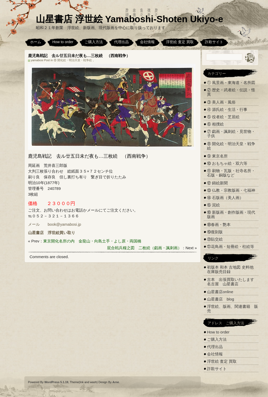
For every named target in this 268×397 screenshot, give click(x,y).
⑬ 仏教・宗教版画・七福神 (231, 190)
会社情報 (147, 42)
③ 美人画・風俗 (221, 102)
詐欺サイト (214, 42)
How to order (62, 42)
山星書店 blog (220, 299)
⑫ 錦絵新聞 (217, 183)
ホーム (35, 42)
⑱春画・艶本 (219, 224)
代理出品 (121, 42)
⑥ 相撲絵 (215, 124)
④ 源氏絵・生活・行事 (227, 109)
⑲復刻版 (215, 232)
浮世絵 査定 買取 (180, 42)
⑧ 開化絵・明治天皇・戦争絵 (73, 60)
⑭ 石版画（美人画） (225, 197)
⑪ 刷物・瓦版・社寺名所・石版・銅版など (231, 172)
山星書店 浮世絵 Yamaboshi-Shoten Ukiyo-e (129, 19)
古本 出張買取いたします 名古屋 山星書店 (232, 281)
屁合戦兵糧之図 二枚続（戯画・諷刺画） (144, 248)
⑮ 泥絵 (213, 205)
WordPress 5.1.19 (56, 382)
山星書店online (220, 292)
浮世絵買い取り (61, 232)
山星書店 (36, 232)
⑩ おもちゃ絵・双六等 (227, 163)
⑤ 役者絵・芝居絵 (223, 117)
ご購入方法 (94, 42)
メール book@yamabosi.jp (54, 224)
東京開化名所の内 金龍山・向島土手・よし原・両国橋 (92, 241)
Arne (115, 382)
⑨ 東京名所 (217, 156)
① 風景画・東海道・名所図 (231, 82)
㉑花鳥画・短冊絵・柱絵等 (230, 246)
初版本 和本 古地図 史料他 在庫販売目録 (230, 269)
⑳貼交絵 (215, 239)
